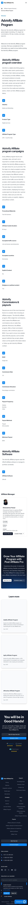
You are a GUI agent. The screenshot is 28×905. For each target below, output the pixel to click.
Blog (21, 800)
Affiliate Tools (14, 834)
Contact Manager (8, 533)
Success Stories (7, 806)
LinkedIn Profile (19, 533)
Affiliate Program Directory (10, 8)
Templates (21, 803)
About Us (7, 800)
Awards (7, 803)
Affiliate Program (7, 809)
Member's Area (20, 784)
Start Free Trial (7, 580)
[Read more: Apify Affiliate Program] (14, 651)
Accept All (6, 893)
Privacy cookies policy (11, 903)
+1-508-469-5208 (8, 860)
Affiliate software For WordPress (14, 828)
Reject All (14, 893)
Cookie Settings (8, 896)
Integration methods (7, 788)
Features (7, 785)
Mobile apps (7, 791)
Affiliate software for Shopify (14, 822)
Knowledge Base (21, 781)
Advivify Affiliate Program (7, 10)
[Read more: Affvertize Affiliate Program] (14, 686)
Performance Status (20, 790)
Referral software (14, 831)
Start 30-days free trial (14, 734)
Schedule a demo (19, 580)
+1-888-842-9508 (8, 857)
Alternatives (7, 794)
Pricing (7, 782)
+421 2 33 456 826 (8, 854)
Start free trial (14, 841)
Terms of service (5, 901)
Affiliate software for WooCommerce (14, 825)
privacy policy (6, 889)
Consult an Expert (14, 844)
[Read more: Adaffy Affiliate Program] (14, 616)
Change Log (21, 787)
